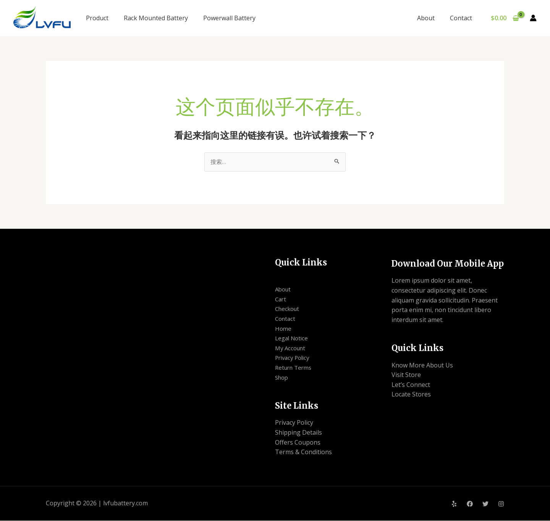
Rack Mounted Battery (156, 18)
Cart (281, 300)
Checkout (288, 309)
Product (97, 18)
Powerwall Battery (229, 18)
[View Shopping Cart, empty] (504, 18)
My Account (291, 348)
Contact (462, 18)
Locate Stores (411, 395)
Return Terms (295, 368)
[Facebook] (470, 504)
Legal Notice (293, 339)
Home (283, 329)
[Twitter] (485, 504)
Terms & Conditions (303, 452)
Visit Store (406, 375)
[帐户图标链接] (533, 18)
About (430, 18)
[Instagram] (501, 504)
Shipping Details (298, 433)
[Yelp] (454, 504)
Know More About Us (422, 365)
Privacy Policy (294, 358)
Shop (282, 378)
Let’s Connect (410, 385)
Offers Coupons (297, 442)
